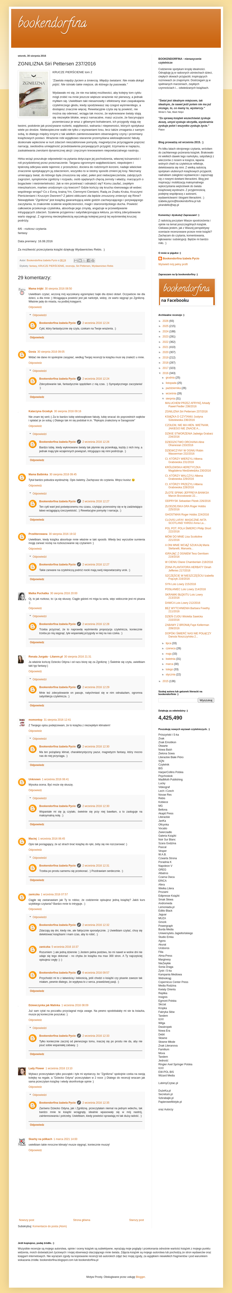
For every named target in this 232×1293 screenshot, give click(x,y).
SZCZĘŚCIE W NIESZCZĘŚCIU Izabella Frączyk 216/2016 (189, 577)
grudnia (170, 377)
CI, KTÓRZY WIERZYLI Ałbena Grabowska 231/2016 (183, 460)
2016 (166, 373)
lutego (170, 669)
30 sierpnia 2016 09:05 (50, 351)
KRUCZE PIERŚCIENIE (51, 266)
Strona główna (81, 1220)
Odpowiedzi (40, 315)
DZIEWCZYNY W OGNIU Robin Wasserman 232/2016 (184, 452)
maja (169, 653)
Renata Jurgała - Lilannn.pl (46, 656)
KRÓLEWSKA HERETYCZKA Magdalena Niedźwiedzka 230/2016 (188, 469)
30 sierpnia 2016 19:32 (62, 534)
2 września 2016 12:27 (95, 501)
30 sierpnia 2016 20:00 (63, 593)
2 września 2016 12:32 (95, 925)
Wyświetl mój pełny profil (173, 264)
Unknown (35, 779)
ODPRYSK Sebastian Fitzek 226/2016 (188, 501)
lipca (169, 643)
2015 (166, 681)
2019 (166, 357)
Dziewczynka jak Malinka (44, 1005)
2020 (166, 352)
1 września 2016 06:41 (55, 779)
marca (170, 664)
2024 (166, 331)
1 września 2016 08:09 (74, 1005)
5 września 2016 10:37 (65, 946)
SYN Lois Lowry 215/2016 (180, 584)
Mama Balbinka (38, 474)
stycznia (171, 674)
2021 (166, 347)
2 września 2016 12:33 (95, 1035)
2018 (166, 362)
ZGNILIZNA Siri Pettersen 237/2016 (186, 411)
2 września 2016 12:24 (95, 323)
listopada (171, 383)
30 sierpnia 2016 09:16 (67, 411)
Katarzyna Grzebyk (41, 411)
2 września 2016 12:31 (95, 865)
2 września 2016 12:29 (95, 687)
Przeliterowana (38, 534)
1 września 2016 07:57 (54, 894)
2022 (166, 341)
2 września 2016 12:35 (95, 1102)
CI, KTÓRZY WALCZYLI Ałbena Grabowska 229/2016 (184, 477)
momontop (35, 719)
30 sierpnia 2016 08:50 (58, 288)
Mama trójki (36, 288)
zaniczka (34, 894)
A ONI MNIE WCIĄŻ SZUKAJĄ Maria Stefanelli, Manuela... (187, 547)
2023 (166, 336)
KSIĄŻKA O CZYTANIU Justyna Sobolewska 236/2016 (184, 418)
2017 (166, 368)
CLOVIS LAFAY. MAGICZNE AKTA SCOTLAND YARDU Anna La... (185, 521)
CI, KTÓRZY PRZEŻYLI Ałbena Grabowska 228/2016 (184, 486)
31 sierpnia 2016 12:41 (57, 719)
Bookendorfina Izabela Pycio (57, 323)
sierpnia (171, 398)
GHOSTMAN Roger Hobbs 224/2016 (187, 514)
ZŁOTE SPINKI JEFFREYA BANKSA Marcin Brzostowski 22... (187, 494)
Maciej (33, 838)
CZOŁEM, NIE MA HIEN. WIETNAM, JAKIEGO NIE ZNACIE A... (187, 427)
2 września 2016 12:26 (95, 441)
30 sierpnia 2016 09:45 (63, 474)
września (171, 393)
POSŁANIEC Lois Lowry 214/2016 (185, 589)
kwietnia (171, 658)
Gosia (32, 351)
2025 (166, 326)
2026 (166, 321)
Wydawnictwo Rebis (102, 266)
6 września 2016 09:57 (95, 972)
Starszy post (136, 1220)
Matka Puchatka (39, 593)
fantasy (33, 266)
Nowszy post (26, 1220)
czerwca (171, 648)
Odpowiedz (35, 307)
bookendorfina (52, 24)
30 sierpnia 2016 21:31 (77, 656)
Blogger (140, 1277)
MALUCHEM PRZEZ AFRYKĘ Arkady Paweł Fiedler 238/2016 (187, 404)
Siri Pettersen (83, 266)
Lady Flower (36, 1068)
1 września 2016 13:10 (59, 1068)
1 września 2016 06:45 (51, 838)
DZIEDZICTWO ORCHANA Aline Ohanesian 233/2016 (184, 444)
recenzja (70, 266)
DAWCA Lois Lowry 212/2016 (182, 602)
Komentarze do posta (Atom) (50, 1226)
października (174, 388)
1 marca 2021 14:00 (65, 1139)
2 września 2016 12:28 (95, 624)
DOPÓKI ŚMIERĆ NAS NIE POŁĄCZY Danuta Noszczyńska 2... (188, 635)
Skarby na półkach (40, 1139)
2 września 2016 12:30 (95, 746)
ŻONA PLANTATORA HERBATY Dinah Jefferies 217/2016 (188, 569)
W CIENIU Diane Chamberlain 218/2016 (189, 562)
